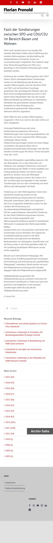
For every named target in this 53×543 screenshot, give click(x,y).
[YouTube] (38, 505)
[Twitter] (34, 505)
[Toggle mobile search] (42, 15)
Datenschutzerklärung (14, 488)
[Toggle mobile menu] (47, 15)
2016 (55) (9, 405)
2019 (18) (9, 388)
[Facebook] (30, 505)
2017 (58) (9, 399)
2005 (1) (9, 450)
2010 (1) (9, 439)
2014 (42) (9, 416)
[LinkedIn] (46, 505)
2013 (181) (10, 422)
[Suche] (7, 308)
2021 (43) (9, 377)
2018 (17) (9, 394)
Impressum (10, 482)
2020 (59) (9, 382)
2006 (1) (9, 445)
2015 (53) (9, 410)
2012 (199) (10, 428)
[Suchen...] (26, 308)
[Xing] (30, 510)
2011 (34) (9, 433)
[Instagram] (42, 505)
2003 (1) (9, 456)
